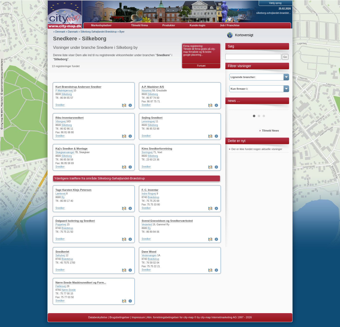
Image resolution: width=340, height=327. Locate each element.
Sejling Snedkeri (152, 117)
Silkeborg (67, 94)
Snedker (59, 105)
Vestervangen (149, 255)
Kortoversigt (244, 35)
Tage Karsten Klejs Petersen (73, 189)
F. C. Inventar (150, 189)
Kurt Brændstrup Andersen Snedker (78, 86)
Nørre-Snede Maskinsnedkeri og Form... (80, 282)
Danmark (73, 31)
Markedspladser (101, 25)
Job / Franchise (229, 25)
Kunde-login (197, 25)
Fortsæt (201, 65)
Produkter (168, 25)
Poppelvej (60, 224)
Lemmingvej (148, 121)
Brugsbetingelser (120, 317)
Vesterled (147, 224)
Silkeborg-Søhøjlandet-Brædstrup (99, 31)
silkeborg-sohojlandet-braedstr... (273, 13)
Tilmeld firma (139, 25)
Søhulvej (60, 255)
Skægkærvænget (64, 152)
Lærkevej (60, 193)
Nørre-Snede (69, 290)
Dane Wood (149, 251)
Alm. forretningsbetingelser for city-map (170, 317)
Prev (235, 108)
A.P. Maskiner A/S (153, 86)
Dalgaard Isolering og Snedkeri (75, 220)
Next (282, 108)
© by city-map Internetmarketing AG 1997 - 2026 (223, 317)
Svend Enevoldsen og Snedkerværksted (167, 220)
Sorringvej (147, 152)
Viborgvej (60, 121)
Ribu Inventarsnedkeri (69, 117)
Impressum (138, 317)
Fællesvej (60, 286)
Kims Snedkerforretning (157, 148)
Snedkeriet (62, 251)
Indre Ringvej (149, 193)
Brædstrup (153, 197)
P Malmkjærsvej (64, 90)
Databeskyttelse (97, 317)
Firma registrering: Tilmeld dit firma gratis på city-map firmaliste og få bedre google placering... (199, 50)
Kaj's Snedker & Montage (71, 148)
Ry (63, 197)
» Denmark (59, 31)
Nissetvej (147, 90)
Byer (122, 31)
